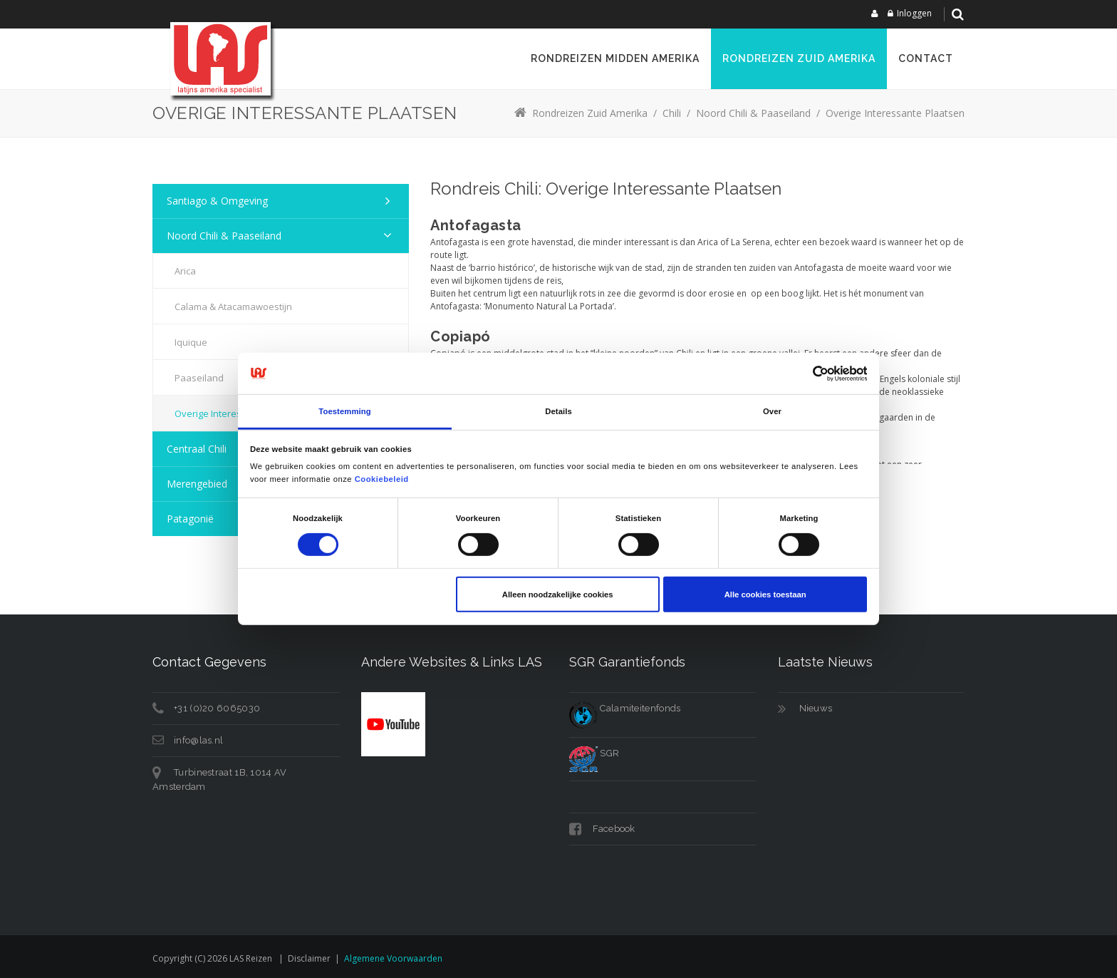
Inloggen (914, 13)
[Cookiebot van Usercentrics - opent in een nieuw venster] (804, 373)
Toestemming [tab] (344, 411)
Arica (185, 270)
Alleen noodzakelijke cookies (557, 594)
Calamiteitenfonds (624, 708)
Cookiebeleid (382, 478)
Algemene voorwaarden (393, 958)
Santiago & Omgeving (217, 200)
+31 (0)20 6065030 (217, 708)
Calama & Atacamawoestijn (233, 306)
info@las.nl (198, 740)
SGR (594, 753)
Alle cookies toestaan (765, 594)
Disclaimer (309, 958)
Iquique (191, 342)
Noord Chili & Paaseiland (224, 235)
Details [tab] (558, 411)
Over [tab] (772, 411)
